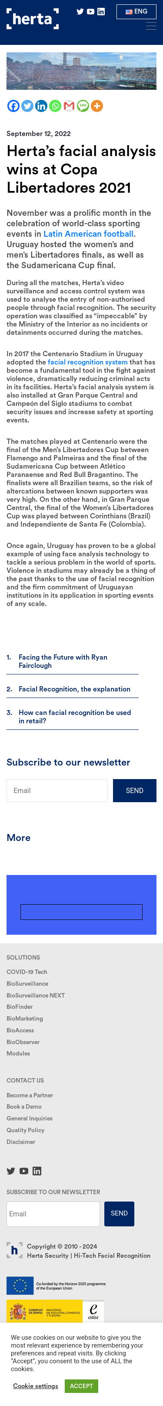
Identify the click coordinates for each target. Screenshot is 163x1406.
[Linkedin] (41, 106)
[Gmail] (69, 106)
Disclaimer (21, 1142)
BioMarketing (25, 1019)
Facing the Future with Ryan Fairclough (63, 661)
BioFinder (20, 1007)
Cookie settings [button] (35, 1386)
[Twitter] (27, 106)
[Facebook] (13, 106)
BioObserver (23, 1042)
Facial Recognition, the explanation (74, 689)
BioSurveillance (27, 984)
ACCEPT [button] (81, 1386)
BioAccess (20, 1031)
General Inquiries (30, 1119)
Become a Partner (30, 1096)
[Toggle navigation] (148, 25)
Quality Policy (25, 1130)
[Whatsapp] (55, 106)
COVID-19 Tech (27, 972)
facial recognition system (88, 362)
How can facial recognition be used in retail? (75, 717)
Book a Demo (24, 1107)
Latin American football (88, 234)
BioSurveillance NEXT (36, 996)
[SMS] (83, 106)
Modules (18, 1054)
